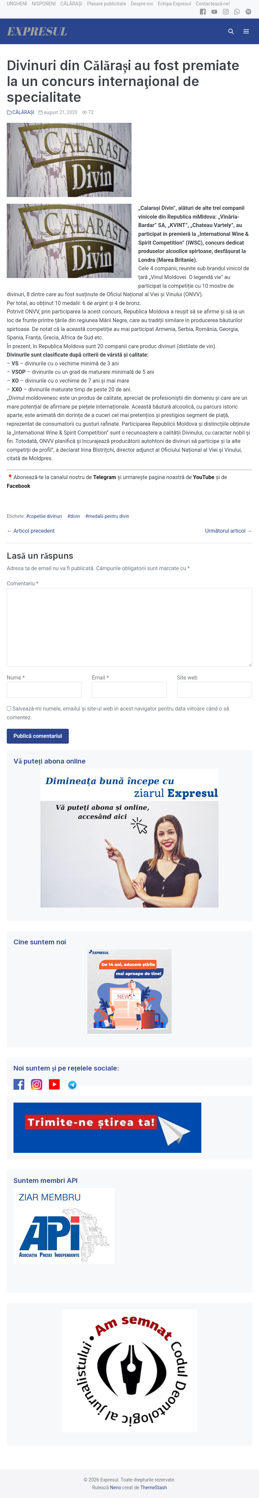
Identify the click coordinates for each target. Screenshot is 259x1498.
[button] (231, 31)
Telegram (104, 477)
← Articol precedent (31, 531)
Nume (16, 677)
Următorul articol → (228, 531)
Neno (115, 1487)
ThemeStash (153, 1487)
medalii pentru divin (108, 516)
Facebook (19, 486)
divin (75, 516)
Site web (187, 677)
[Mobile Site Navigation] (246, 31)
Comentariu (22, 583)
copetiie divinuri (45, 516)
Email (100, 677)
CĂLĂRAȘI (23, 112)
